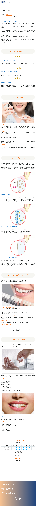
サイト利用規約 (18, 498)
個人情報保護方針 (18, 497)
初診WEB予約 (18, 499)
